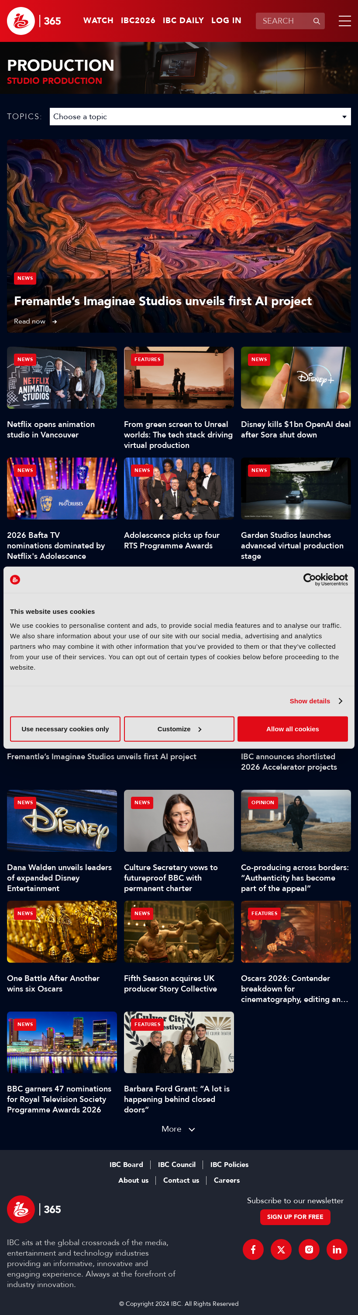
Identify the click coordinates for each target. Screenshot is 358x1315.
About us (133, 1180)
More (172, 1128)
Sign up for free (295, 1217)
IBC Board (126, 1165)
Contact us (181, 1180)
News (25, 278)
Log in (226, 21)
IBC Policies (229, 1165)
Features (147, 359)
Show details (310, 701)
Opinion (263, 802)
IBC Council (177, 1165)
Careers (227, 1180)
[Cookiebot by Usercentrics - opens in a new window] (310, 579)
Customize (179, 728)
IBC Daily (183, 21)
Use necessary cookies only (65, 728)
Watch (98, 21)
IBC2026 (138, 21)
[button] (343, 21)
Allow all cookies (292, 728)
